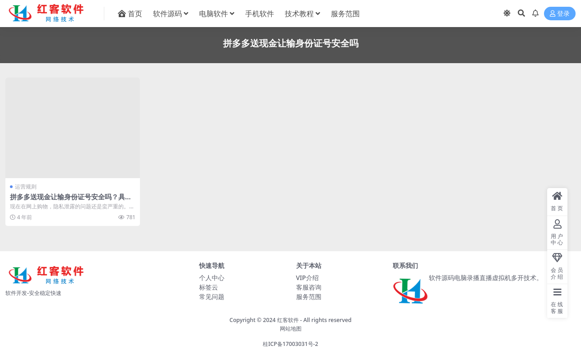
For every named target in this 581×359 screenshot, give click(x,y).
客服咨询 (308, 287)
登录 (560, 13)
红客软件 (288, 320)
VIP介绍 (307, 277)
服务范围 (308, 296)
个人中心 (211, 277)
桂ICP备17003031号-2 (290, 344)
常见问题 (211, 296)
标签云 (208, 287)
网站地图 (291, 328)
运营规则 (26, 186)
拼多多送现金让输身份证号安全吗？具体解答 (71, 200)
